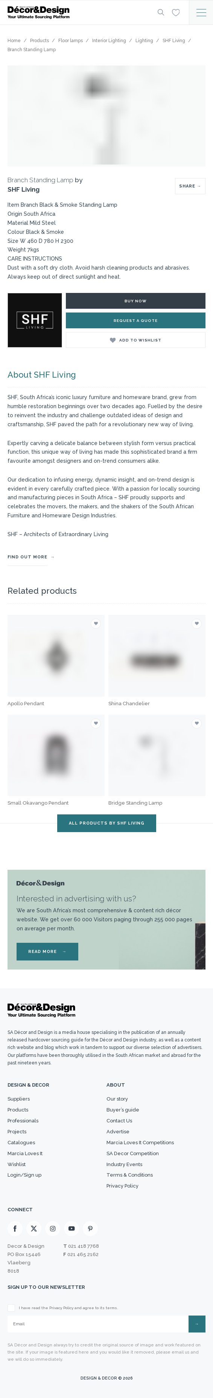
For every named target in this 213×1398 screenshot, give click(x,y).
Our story (117, 1099)
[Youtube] (71, 1228)
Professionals (23, 1121)
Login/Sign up (24, 1175)
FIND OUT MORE (27, 557)
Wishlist (17, 1164)
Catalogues (21, 1142)
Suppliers (19, 1099)
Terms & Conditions (129, 1175)
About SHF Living (42, 375)
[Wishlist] (175, 12)
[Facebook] (15, 1228)
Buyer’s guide (122, 1110)
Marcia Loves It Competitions (140, 1142)
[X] (33, 1228)
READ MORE (47, 951)
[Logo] (76, 12)
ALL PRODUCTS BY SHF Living (107, 823)
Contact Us (119, 1121)
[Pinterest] (90, 1228)
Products (18, 1110)
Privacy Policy (122, 1186)
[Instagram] (52, 1228)
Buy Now (136, 301)
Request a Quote (136, 321)
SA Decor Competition (132, 1153)
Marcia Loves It (25, 1153)
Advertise (117, 1131)
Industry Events (124, 1164)
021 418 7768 (83, 1246)
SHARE (190, 186)
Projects (17, 1131)
